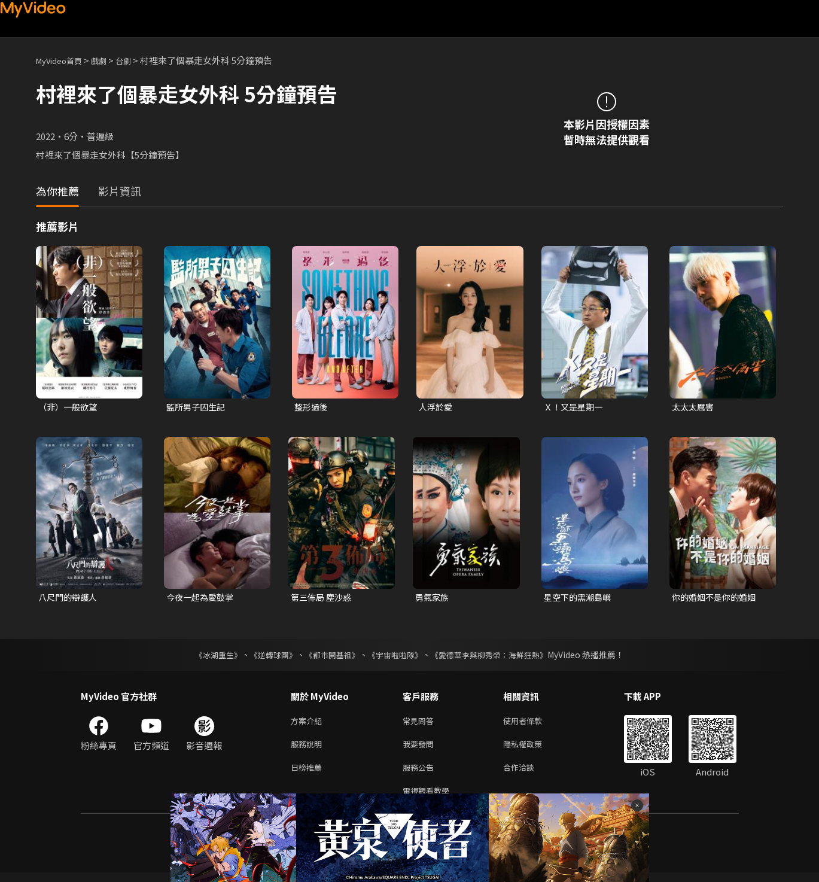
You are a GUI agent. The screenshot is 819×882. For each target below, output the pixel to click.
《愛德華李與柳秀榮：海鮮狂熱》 (497, 657)
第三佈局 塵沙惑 (323, 598)
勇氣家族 (433, 598)
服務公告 (421, 774)
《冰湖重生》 (208, 657)
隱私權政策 (532, 749)
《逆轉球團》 (267, 657)
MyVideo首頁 (63, 60)
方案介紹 (309, 723)
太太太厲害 (694, 407)
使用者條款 (532, 723)
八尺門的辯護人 (69, 598)
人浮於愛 (437, 407)
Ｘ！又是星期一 (575, 407)
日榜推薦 (309, 774)
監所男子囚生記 (197, 407)
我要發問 (421, 749)
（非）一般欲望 (69, 407)
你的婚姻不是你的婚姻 (717, 598)
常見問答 (421, 723)
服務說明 (309, 749)
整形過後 (312, 407)
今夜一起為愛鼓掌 (202, 598)
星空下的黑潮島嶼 (580, 598)
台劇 (135, 60)
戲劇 (108, 60)
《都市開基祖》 (329, 657)
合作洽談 (528, 774)
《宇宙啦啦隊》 (396, 657)
